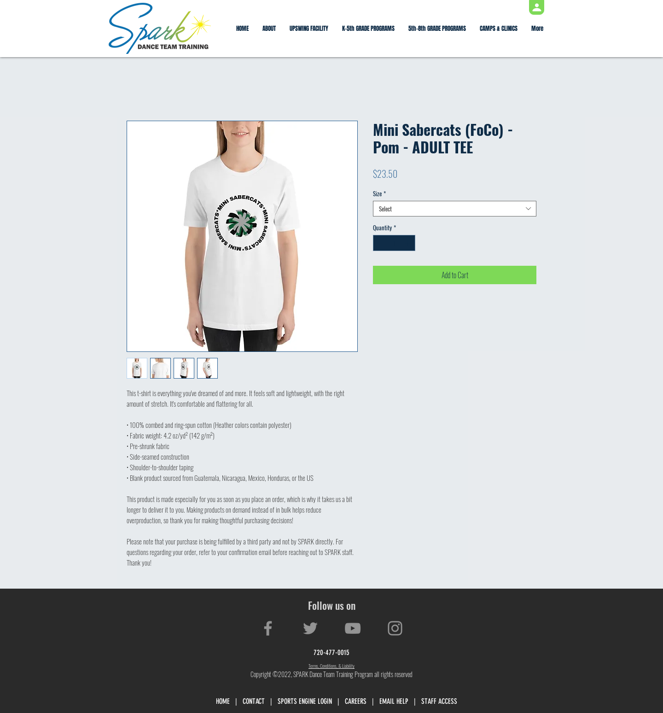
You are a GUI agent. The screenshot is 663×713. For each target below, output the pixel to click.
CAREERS (355, 701)
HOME (223, 701)
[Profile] (536, 7)
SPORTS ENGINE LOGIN (305, 701)
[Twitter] (310, 628)
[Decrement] (379, 243)
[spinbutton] (394, 243)
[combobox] (454, 208)
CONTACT (254, 701)
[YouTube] (352, 628)
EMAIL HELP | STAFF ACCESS (418, 701)
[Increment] (408, 243)
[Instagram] (395, 628)
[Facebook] (268, 628)
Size (379, 193)
